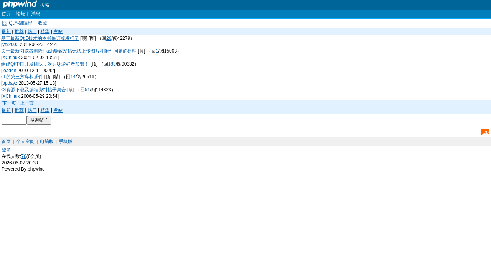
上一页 (27, 103)
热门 (32, 31)
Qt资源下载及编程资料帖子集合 (33, 89)
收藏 (42, 23)
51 (87, 89)
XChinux (11, 57)
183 (112, 64)
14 (73, 76)
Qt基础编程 (20, 23)
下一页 (9, 103)
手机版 (65, 141)
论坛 (20, 13)
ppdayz (9, 83)
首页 (6, 13)
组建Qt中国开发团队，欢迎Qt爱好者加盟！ (45, 64)
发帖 (58, 31)
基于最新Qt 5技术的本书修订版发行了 (40, 38)
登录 (6, 150)
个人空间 (25, 141)
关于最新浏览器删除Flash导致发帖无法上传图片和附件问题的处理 (69, 51)
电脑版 (47, 141)
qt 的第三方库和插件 (22, 76)
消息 (35, 13)
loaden (9, 70)
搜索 (44, 5)
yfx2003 (10, 44)
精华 (44, 31)
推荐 (19, 31)
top (485, 132)
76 (23, 156)
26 (108, 38)
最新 (6, 31)
